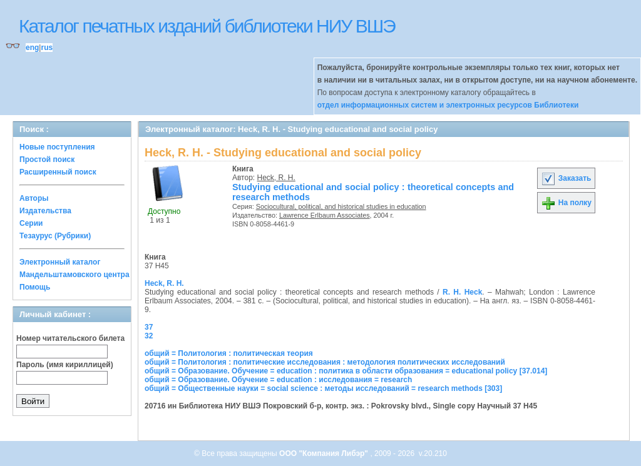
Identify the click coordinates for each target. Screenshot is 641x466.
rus (47, 47)
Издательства (45, 210)
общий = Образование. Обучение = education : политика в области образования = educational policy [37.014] (346, 371)
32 (149, 336)
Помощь (34, 287)
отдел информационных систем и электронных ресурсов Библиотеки (448, 105)
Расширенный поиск (57, 172)
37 (149, 327)
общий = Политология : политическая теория (229, 353)
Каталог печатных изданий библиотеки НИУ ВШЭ (207, 26)
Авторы (34, 198)
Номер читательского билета (70, 338)
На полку (566, 202)
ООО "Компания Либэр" (324, 453)
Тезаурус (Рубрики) (55, 235)
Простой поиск (46, 159)
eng (32, 47)
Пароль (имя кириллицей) (64, 364)
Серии (31, 223)
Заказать (566, 178)
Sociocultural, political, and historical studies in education (341, 206)
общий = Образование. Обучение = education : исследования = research (278, 379)
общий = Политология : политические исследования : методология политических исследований (325, 362)
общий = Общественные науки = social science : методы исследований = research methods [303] (323, 388)
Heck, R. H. (276, 177)
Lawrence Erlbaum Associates (324, 215)
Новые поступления (57, 147)
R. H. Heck (462, 292)
